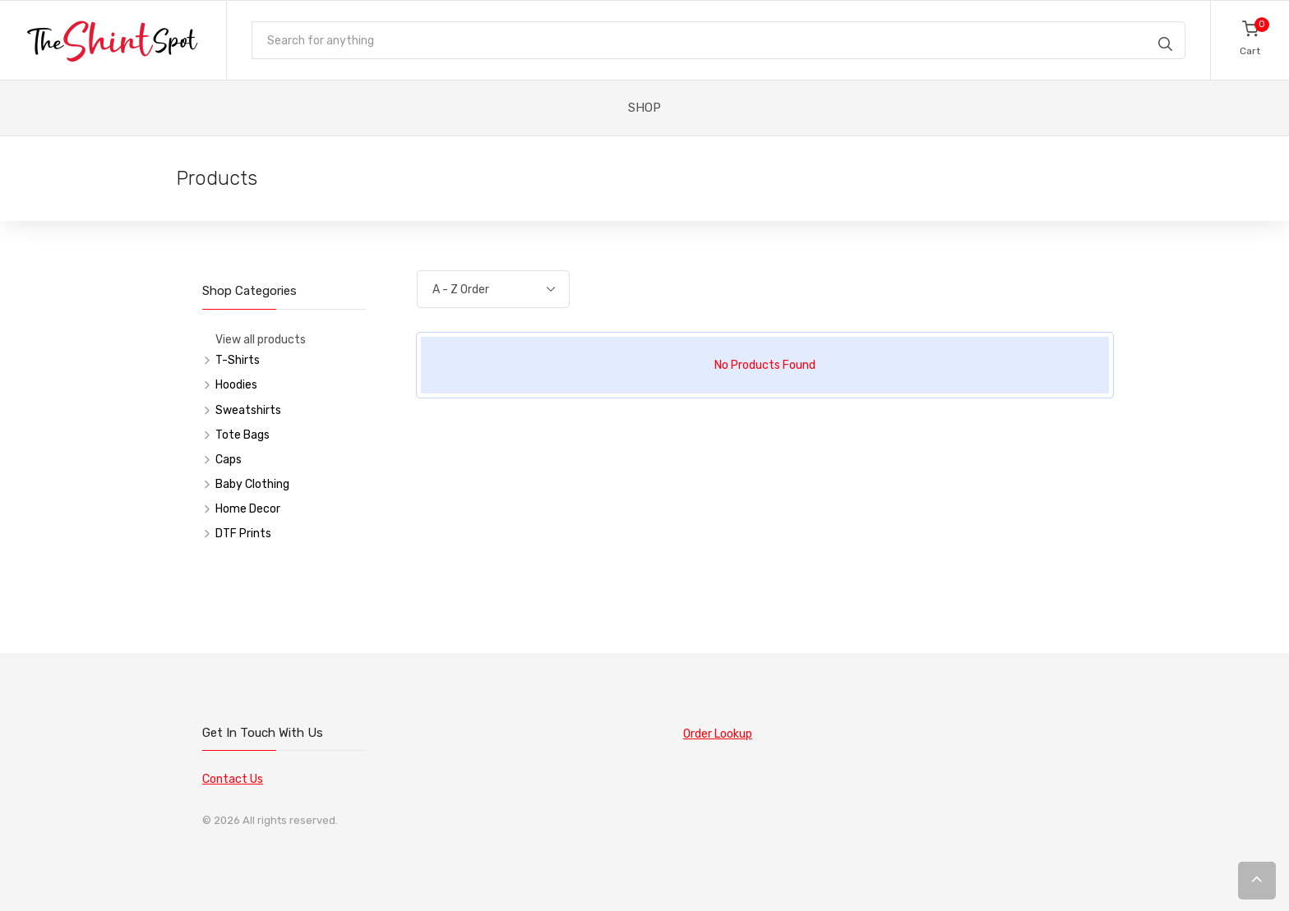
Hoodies (236, 385)
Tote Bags (242, 435)
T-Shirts (237, 360)
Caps (228, 460)
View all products (260, 340)
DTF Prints (243, 534)
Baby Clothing (252, 484)
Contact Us (232, 779)
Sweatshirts (248, 410)
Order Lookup (717, 734)
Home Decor (247, 509)
